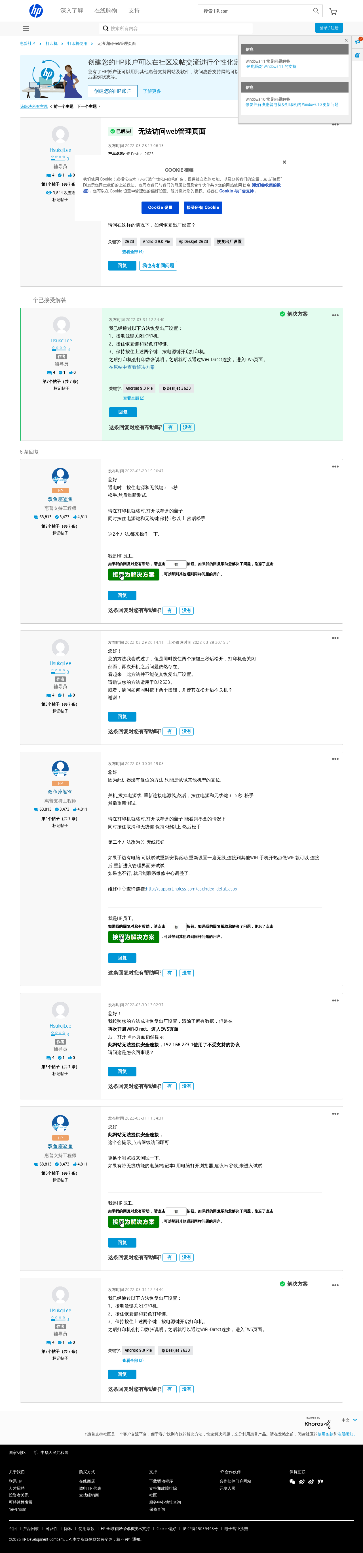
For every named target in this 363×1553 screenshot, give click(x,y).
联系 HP (15, 1480)
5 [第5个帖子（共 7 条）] (46, 1065)
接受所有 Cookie (203, 207)
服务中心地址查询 (165, 1501)
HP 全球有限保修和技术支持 (125, 1527)
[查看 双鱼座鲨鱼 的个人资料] (60, 498)
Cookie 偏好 (166, 1527)
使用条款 (326, 1433)
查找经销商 (89, 1494)
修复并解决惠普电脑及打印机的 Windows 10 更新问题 (292, 104)
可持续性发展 (21, 1501)
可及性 (52, 1527)
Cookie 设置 (160, 207)
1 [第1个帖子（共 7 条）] (46, 184)
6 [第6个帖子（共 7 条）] (46, 1172)
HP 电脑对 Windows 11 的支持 (271, 66)
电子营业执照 (236, 1527)
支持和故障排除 (163, 1487)
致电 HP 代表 (90, 1487)
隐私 (68, 1527)
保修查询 (157, 1508)
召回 (13, 1527)
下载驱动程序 (161, 1480)
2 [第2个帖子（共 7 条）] (46, 525)
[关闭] (284, 162)
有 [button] (170, 426)
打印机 (52, 43)
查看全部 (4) (132, 251)
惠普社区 (28, 43)
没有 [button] (187, 426)
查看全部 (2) (133, 398)
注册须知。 (347, 1433)
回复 (122, 266)
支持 (153, 1471)
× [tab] (346, 40)
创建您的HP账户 (113, 91)
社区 (153, 1494)
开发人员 (227, 1487)
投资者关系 (19, 1494)
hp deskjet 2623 (193, 241)
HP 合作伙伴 (230, 1471)
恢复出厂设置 (229, 241)
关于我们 (17, 1471)
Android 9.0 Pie (156, 241)
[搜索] (176, 28)
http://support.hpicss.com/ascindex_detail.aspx (191, 888)
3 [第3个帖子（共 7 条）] (46, 703)
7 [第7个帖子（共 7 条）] (48, 381)
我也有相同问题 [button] (158, 266)
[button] (335, 124)
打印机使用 (77, 43)
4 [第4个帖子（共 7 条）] (46, 817)
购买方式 (87, 1471)
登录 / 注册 (329, 27)
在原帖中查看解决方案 (132, 367)
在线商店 (87, 1480)
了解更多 (152, 91)
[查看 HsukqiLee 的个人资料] (60, 150)
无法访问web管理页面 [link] (116, 43)
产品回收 (31, 1527)
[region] (183, 188)
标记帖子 (60, 199)
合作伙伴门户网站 (235, 1480)
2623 (129, 241)
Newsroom (17, 1508)
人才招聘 (17, 1487)
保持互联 (297, 1471)
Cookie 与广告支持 (236, 191)
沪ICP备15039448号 (200, 1527)
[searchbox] (254, 11)
